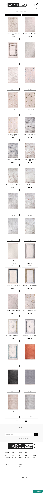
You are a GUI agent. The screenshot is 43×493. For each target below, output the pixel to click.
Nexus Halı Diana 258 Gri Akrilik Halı (30, 137)
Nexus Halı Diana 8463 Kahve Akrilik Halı (30, 164)
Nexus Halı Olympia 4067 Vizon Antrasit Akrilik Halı (13, 60)
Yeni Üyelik (34, 467)
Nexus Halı (25, 11)
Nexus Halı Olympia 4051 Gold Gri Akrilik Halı (13, 138)
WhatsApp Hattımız (37, 491)
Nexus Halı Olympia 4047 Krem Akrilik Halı (29, 60)
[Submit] (36, 446)
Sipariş (13, 474)
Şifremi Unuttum (33, 473)
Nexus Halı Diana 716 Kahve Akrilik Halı (30, 189)
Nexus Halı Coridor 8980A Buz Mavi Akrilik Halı (30, 397)
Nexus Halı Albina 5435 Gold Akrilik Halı (13, 344)
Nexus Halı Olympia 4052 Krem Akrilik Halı (13, 34)
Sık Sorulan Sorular (14, 470)
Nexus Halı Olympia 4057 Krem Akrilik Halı (29, 34)
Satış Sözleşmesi (21, 468)
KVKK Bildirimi (21, 480)
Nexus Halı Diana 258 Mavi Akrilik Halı (13, 163)
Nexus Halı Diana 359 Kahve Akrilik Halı (13, 189)
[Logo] (17, 5)
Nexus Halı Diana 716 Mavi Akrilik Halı (13, 241)
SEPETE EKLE (13, 39)
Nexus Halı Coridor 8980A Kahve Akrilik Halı (13, 423)
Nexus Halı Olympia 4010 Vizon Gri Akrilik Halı (13, 86)
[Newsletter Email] (21, 446)
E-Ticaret (19, 492)
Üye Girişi (33, 469)
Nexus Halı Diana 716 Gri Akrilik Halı (13, 215)
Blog (26, 467)
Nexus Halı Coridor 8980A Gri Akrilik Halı (30, 423)
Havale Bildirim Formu (8, 470)
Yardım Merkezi (14, 467)
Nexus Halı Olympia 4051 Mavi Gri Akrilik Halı (30, 86)
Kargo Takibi (7, 476)
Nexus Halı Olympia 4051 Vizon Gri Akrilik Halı (13, 112)
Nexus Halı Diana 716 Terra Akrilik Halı (29, 215)
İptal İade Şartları (20, 477)
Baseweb (30, 487)
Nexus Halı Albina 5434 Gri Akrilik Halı (13, 318)
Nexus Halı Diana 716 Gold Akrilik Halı (29, 241)
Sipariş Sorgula (7, 474)
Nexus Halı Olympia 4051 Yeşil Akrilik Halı (30, 112)
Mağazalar (27, 469)
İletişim (6, 467)
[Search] (21, 8)
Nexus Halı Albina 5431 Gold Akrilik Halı (30, 318)
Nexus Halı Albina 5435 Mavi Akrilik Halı (13, 370)
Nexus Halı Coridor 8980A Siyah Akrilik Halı (13, 397)
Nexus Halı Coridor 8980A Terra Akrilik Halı (29, 371)
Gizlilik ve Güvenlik (20, 473)
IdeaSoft (16, 492)
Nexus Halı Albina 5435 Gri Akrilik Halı (29, 344)
